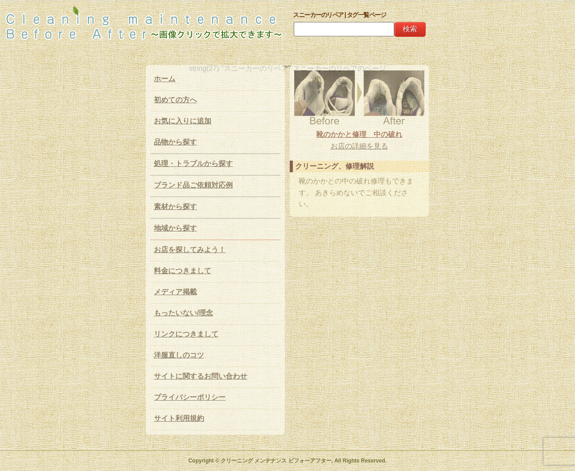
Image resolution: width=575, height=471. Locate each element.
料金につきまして (182, 271)
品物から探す (175, 142)
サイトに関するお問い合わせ (200, 376)
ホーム (164, 79)
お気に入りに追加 (182, 121)
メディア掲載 (175, 292)
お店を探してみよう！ (190, 249)
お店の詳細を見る (359, 146)
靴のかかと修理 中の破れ (359, 134)
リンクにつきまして (186, 334)
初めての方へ (175, 100)
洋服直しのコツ (179, 355)
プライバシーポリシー (190, 397)
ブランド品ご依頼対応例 (193, 185)
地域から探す (175, 228)
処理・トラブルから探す (193, 163)
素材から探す (175, 206)
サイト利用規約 (179, 418)
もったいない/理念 (183, 313)
